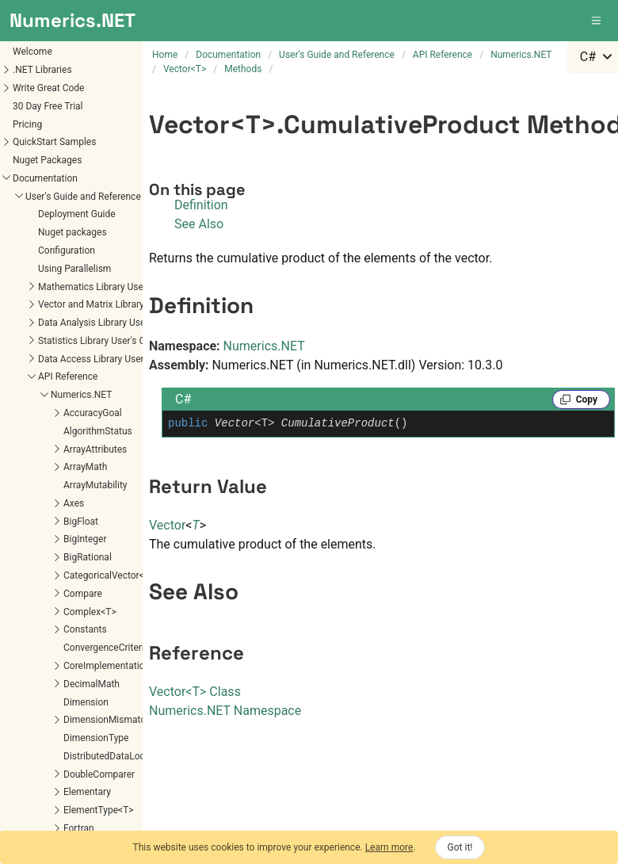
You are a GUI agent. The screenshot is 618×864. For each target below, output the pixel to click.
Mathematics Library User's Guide (109, 286)
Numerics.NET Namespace (225, 710)
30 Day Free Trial (48, 106)
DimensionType (95, 738)
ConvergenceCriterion (108, 647)
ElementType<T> (98, 810)
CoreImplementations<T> (116, 665)
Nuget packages (72, 232)
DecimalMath (91, 684)
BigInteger (84, 539)
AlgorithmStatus (97, 431)
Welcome (32, 51)
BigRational (87, 557)
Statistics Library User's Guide (100, 340)
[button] (597, 20)
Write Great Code (48, 88)
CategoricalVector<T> (108, 575)
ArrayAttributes (95, 449)
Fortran (78, 828)
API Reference (67, 376)
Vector (167, 525)
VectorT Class (195, 691)
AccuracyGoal (92, 413)
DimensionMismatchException (128, 719)
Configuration (66, 250)
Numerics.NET (81, 394)
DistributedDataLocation (114, 756)
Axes (73, 503)
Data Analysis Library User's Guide (109, 322)
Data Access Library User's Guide (107, 359)
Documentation (45, 178)
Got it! (460, 847)
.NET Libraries (42, 69)
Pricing (27, 124)
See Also (198, 223)
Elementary (87, 791)
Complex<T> (89, 611)
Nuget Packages (47, 160)
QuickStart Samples (54, 141)
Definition (201, 204)
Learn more (389, 847)
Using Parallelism (74, 268)
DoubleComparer (99, 774)
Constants (85, 629)
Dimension (86, 702)
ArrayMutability (95, 485)
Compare (82, 593)
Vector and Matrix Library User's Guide (118, 304)
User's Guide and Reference (83, 196)
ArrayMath (85, 466)
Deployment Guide (77, 214)
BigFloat (80, 521)
